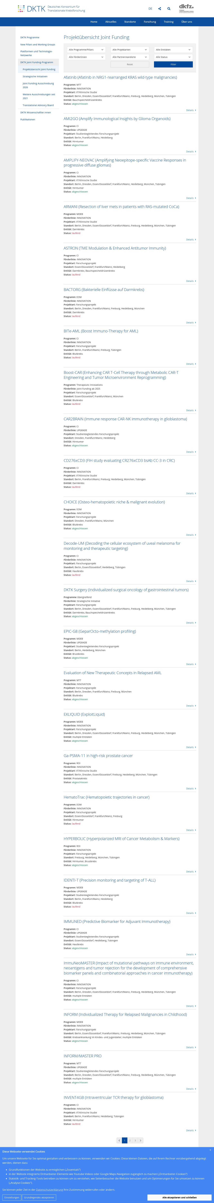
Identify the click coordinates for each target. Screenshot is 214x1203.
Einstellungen (11, 1197)
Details (191, 110)
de (150, 8)
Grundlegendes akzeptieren (39, 1197)
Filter (173, 64)
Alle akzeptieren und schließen (180, 1197)
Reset (130, 64)
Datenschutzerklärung (49, 1189)
